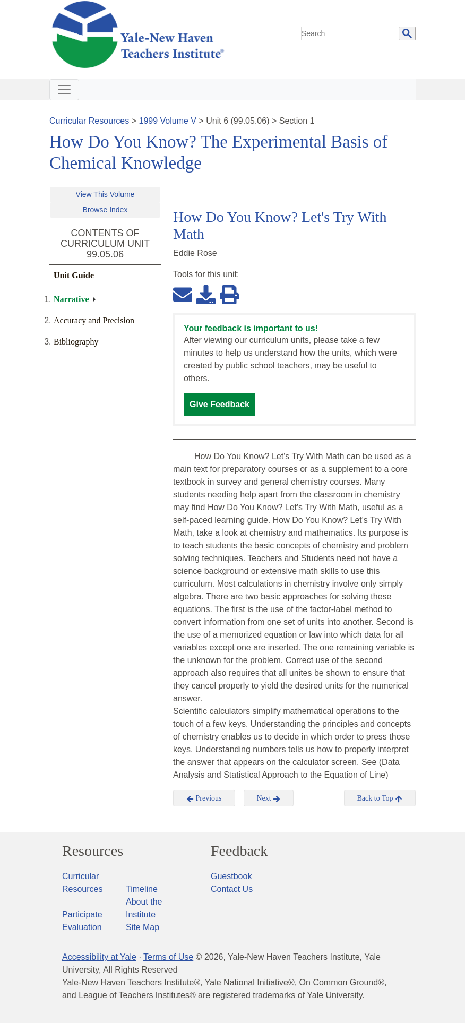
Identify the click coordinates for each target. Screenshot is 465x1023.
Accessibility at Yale (99, 956)
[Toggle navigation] (64, 89)
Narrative (71, 299)
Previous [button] (204, 798)
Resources (92, 851)
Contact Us (232, 888)
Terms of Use (168, 956)
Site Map (142, 927)
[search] (350, 33)
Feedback (239, 851)
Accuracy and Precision (94, 320)
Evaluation (82, 927)
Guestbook (231, 876)
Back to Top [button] (379, 798)
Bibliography (76, 341)
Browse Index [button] (105, 209)
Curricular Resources (89, 120)
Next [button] (269, 798)
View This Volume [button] (105, 194)
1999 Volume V (168, 120)
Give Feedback (219, 404)
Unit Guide (74, 275)
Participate (82, 914)
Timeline (142, 888)
